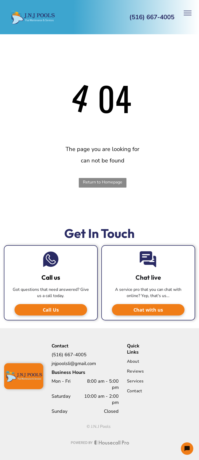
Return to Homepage (102, 182)
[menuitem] (148, 361)
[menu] (187, 13)
